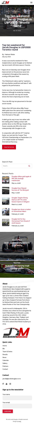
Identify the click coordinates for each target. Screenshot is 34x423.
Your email (17, 405)
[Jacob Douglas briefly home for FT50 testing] (17, 243)
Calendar (6, 360)
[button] (31, 2)
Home (5, 346)
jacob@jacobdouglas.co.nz (12, 379)
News (4, 357)
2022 (6, 11)
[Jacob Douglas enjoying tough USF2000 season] (17, 266)
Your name (17, 397)
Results (5, 354)
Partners (5, 366)
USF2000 (26, 11)
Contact (5, 369)
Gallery (5, 363)
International (16, 11)
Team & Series (7, 351)
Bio (4, 348)
